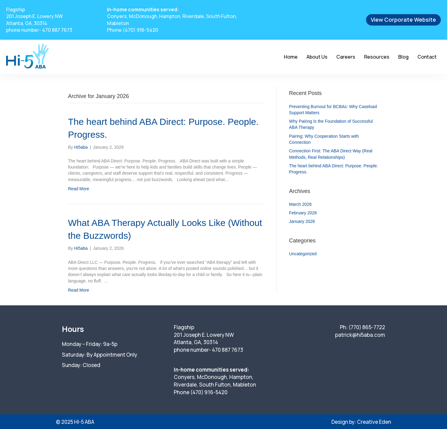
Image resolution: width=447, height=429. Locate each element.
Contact (427, 56)
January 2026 (302, 221)
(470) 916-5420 (140, 30)
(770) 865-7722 (367, 327)
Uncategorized (302, 253)
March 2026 (300, 204)
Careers (345, 56)
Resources (376, 56)
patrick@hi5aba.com (360, 334)
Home (291, 56)
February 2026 (303, 212)
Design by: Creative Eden (361, 421)
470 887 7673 (57, 30)
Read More (78, 188)
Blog (403, 56)
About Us (316, 56)
